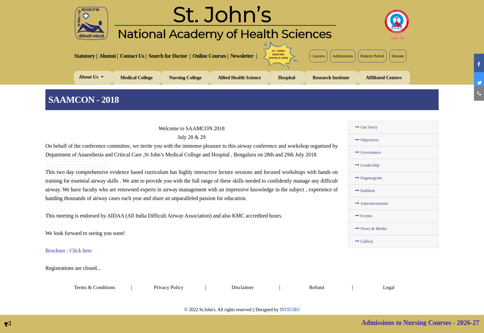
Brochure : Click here (68, 250)
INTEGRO (290, 309)
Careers (318, 55)
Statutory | (85, 56)
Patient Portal (372, 55)
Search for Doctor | (170, 56)
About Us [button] (89, 77)
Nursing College (185, 77)
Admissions (342, 55)
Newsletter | (243, 56)
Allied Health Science (239, 77)
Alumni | (108, 56)
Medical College (136, 77)
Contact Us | (133, 56)
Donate (398, 55)
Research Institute (331, 77)
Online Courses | (210, 56)
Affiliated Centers (384, 77)
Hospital (286, 77)
